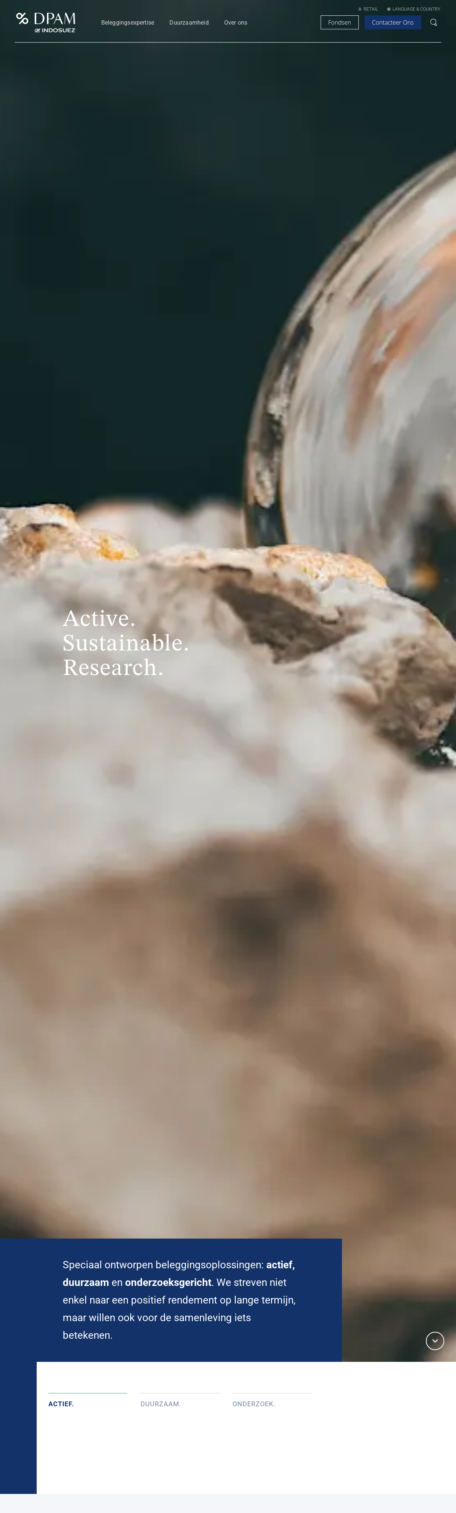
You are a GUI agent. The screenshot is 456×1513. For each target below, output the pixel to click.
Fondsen (339, 22)
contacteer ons (392, 22)
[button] (435, 1341)
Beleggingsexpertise (127, 22)
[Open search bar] (433, 22)
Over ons (236, 22)
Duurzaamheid (188, 22)
